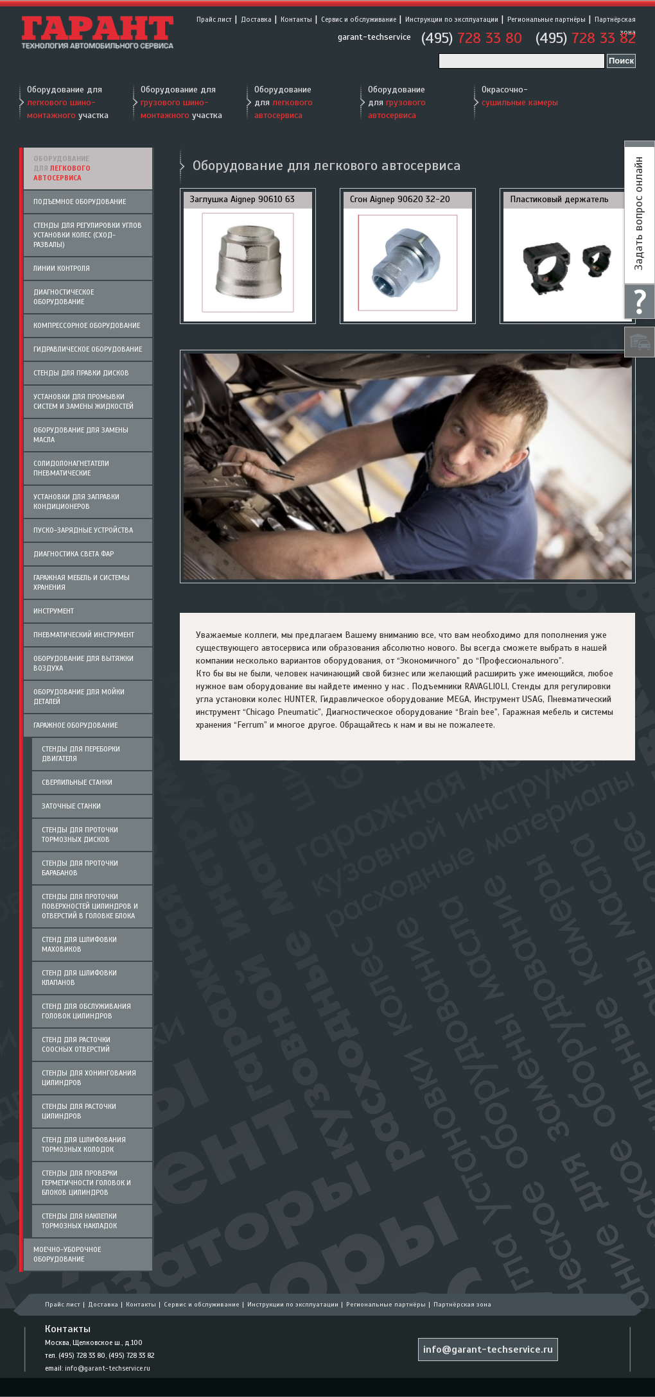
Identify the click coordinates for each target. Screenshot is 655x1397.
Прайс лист (214, 19)
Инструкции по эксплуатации (451, 19)
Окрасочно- (520, 96)
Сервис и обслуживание (358, 19)
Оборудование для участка (68, 102)
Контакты (296, 19)
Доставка (256, 19)
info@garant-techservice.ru (107, 1368)
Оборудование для (283, 102)
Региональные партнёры (546, 19)
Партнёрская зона (462, 1304)
